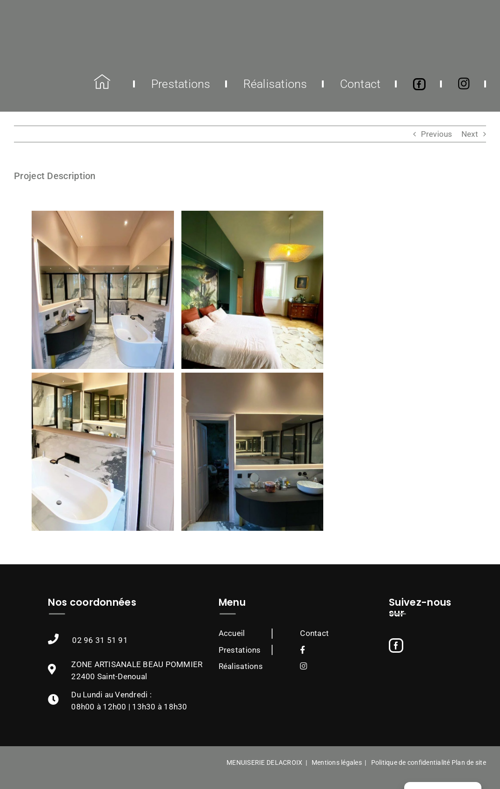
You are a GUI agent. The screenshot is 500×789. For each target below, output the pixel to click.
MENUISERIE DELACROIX (264, 762)
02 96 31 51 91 (100, 640)
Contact (314, 633)
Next (469, 134)
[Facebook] (396, 645)
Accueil (232, 633)
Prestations (240, 650)
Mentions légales (337, 762)
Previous (437, 134)
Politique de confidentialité (410, 762)
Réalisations (241, 666)
